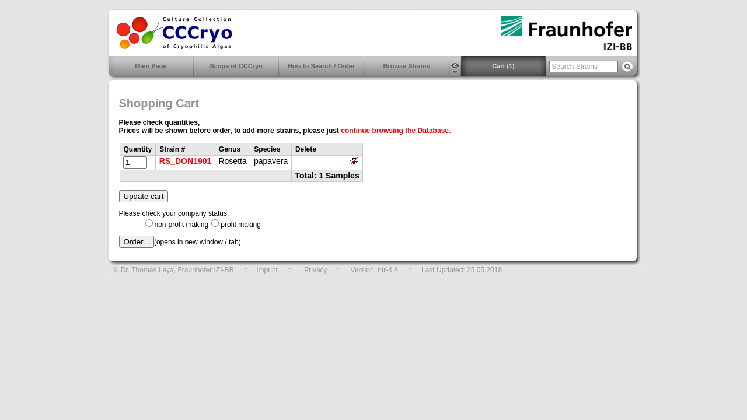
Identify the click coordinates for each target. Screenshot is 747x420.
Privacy (315, 270)
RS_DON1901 (185, 161)
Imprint (267, 270)
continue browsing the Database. (396, 131)
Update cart (144, 196)
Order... (136, 241)
